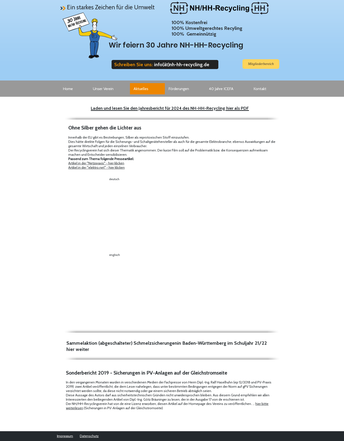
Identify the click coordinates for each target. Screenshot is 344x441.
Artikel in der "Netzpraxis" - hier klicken (96, 163)
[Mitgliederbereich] (260, 64)
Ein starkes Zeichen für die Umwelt (111, 7)
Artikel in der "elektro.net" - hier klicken (96, 167)
